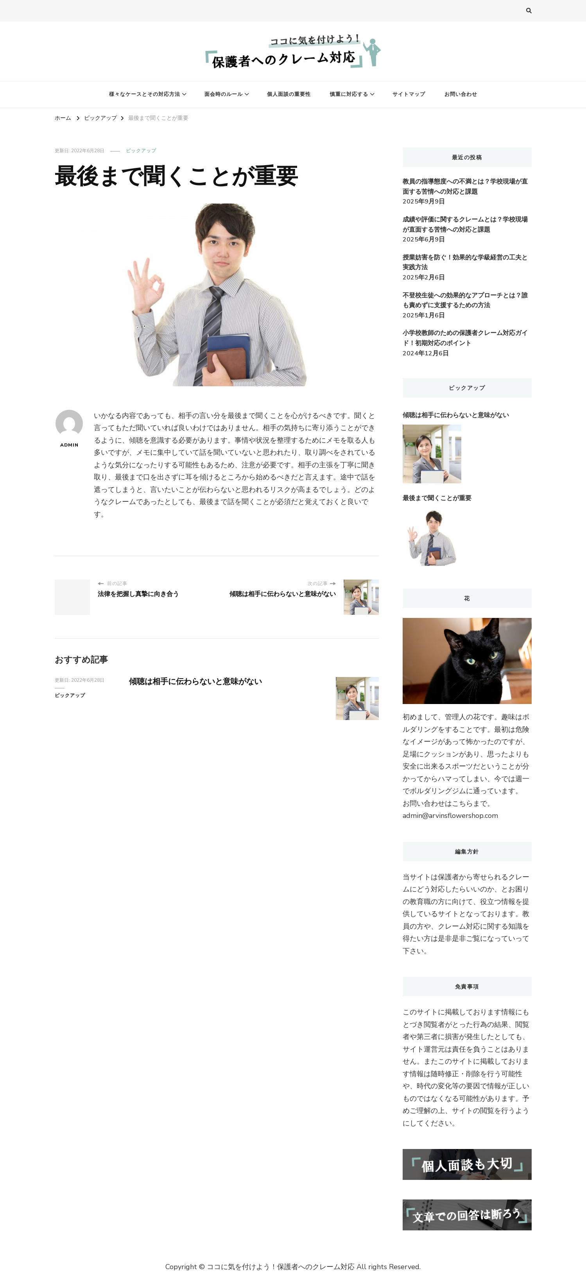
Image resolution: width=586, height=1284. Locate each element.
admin (69, 429)
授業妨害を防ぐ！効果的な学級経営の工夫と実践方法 (465, 262)
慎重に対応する (349, 94)
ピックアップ (141, 151)
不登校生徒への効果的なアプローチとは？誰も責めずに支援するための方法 (465, 300)
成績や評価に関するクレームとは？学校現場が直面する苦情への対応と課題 (465, 224)
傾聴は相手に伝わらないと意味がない (195, 681)
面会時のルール (223, 94)
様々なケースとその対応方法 (144, 94)
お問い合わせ (460, 94)
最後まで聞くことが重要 (437, 498)
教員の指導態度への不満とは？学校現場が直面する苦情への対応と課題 (465, 186)
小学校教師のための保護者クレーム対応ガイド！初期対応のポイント (465, 338)
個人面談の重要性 (289, 94)
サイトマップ (408, 94)
